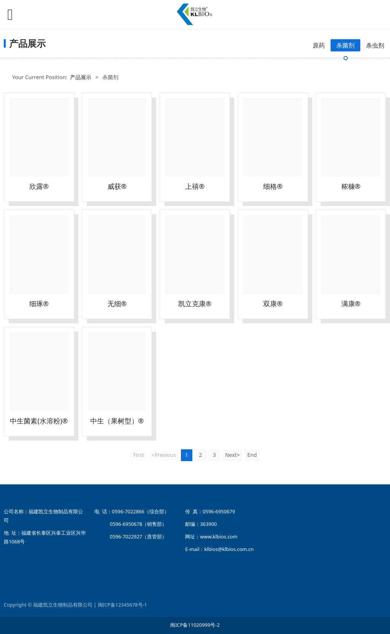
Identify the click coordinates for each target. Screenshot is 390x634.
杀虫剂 (375, 45)
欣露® (39, 186)
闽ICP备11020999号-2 (195, 624)
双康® (273, 303)
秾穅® (351, 186)
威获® (117, 186)
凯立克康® (194, 303)
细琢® (39, 303)
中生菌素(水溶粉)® (39, 420)
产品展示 (80, 77)
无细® (117, 303)
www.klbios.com (218, 536)
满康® (351, 303)
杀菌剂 (345, 45)
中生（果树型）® (117, 420)
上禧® (195, 186)
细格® (273, 186)
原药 (319, 45)
